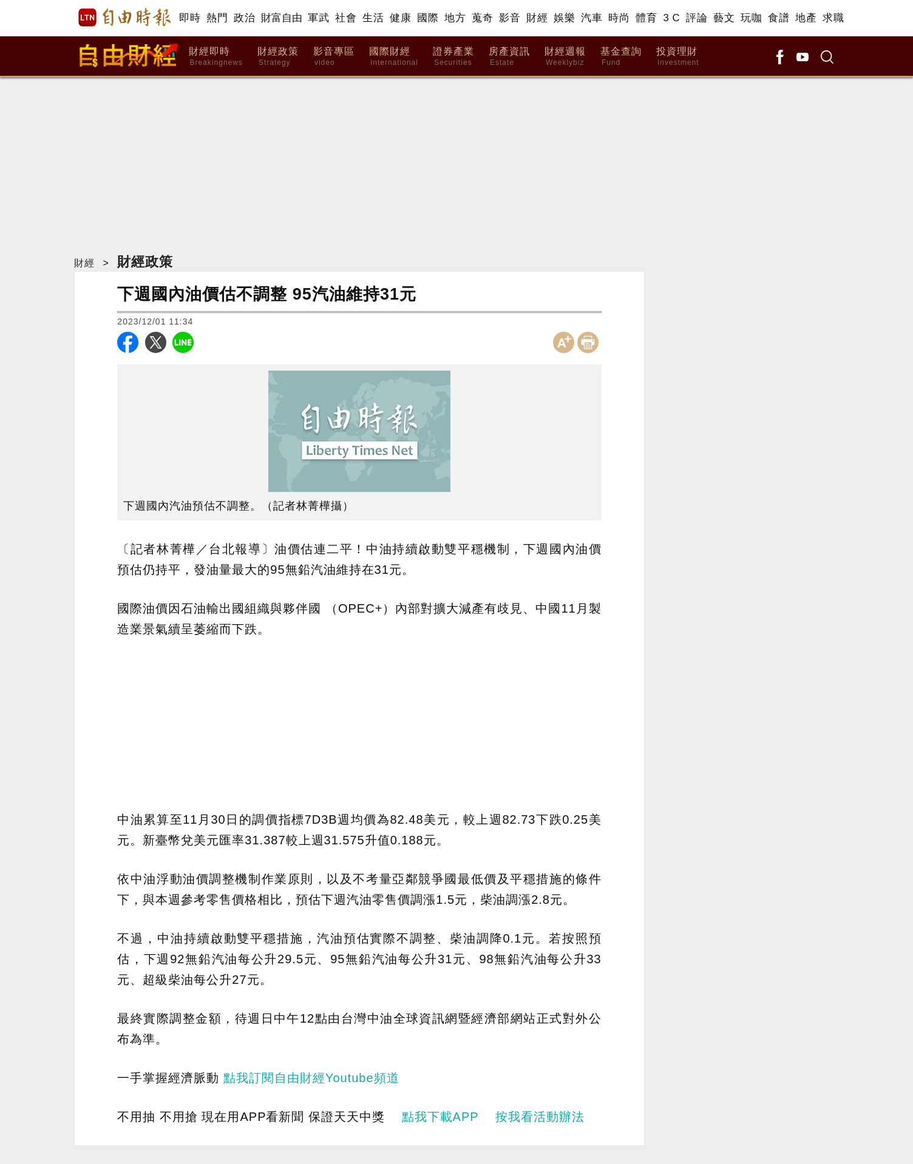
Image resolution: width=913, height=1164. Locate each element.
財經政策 (278, 56)
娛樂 (564, 18)
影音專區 (334, 56)
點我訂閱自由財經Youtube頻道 (311, 1078)
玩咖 (751, 18)
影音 (509, 18)
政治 (244, 18)
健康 (400, 18)
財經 (537, 18)
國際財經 (393, 56)
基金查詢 (621, 56)
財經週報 (565, 56)
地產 (805, 18)
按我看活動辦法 (540, 1116)
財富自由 (281, 18)
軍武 (318, 18)
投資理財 (677, 56)
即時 (189, 18)
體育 (646, 18)
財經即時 (216, 56)
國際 (427, 18)
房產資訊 (509, 56)
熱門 (217, 18)
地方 (455, 18)
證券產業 (453, 56)
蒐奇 (482, 18)
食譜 (778, 18)
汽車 (591, 18)
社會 (345, 18)
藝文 (724, 18)
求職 (833, 18)
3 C (671, 18)
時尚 (619, 18)
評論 (696, 18)
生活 (373, 18)
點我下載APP (440, 1116)
